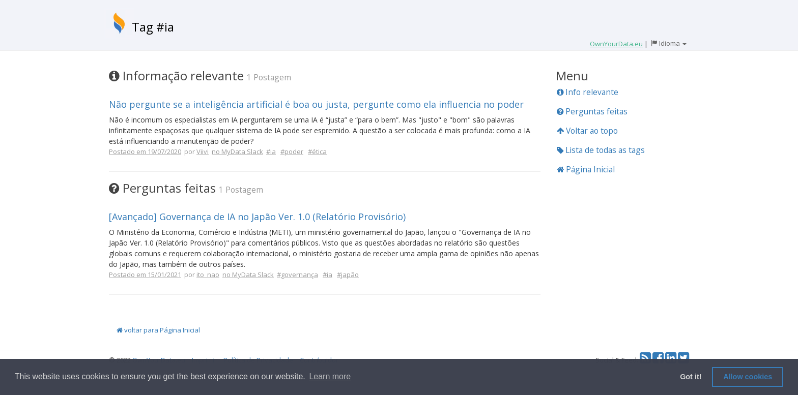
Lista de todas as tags (601, 150)
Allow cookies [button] (747, 377)
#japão (348, 274)
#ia (271, 151)
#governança (297, 274)
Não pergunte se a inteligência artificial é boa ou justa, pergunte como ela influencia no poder (316, 104)
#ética (317, 151)
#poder (291, 151)
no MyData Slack (237, 151)
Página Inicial (586, 169)
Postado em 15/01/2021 (145, 274)
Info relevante (587, 92)
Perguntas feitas (592, 111)
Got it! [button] (690, 377)
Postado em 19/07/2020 (145, 151)
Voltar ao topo (587, 130)
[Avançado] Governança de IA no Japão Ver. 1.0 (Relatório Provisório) (257, 216)
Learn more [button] (330, 376)
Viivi (202, 151)
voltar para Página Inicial (158, 330)
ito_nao (207, 274)
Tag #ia (153, 26)
